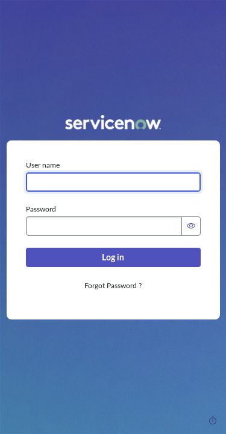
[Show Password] (191, 226)
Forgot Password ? (113, 285)
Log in (113, 257)
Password (41, 209)
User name (43, 165)
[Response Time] (212, 420)
